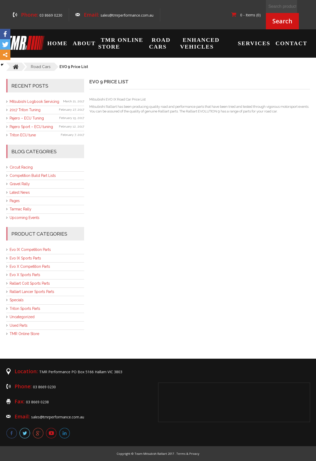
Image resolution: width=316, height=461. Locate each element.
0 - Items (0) (246, 14)
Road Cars (160, 43)
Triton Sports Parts (25, 308)
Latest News (20, 192)
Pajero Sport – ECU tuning (31, 127)
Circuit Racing (21, 167)
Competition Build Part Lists (33, 175)
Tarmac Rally (20, 209)
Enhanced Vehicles (199, 43)
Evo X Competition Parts (30, 266)
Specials (17, 300)
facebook (11, 433)
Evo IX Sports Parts (25, 258)
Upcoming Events (24, 218)
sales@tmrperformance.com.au (126, 15)
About (84, 43)
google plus (38, 433)
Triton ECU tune (23, 135)
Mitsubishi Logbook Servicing (34, 101)
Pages (15, 201)
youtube (51, 433)
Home (57, 43)
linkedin (64, 433)
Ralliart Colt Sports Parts (30, 283)
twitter (24, 433)
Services (254, 43)
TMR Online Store (120, 43)
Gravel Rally (20, 184)
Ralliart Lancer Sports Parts (32, 292)
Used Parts (19, 325)
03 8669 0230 (50, 15)
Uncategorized (22, 317)
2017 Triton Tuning (25, 110)
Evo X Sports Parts (25, 275)
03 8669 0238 (37, 401)
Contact (291, 43)
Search (282, 21)
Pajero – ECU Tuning (27, 118)
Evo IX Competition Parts (30, 250)
